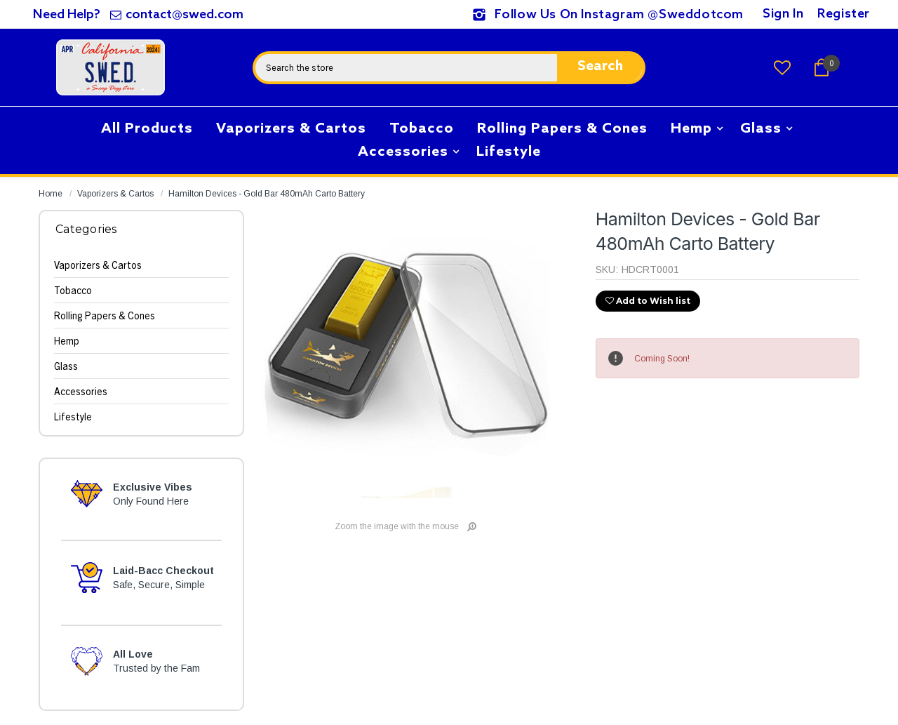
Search (600, 66)
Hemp (691, 129)
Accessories (403, 152)
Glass (761, 129)
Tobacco (421, 129)
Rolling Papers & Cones (562, 129)
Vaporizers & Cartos (291, 129)
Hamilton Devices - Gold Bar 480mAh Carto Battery (266, 194)
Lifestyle (508, 152)
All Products (152, 127)
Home (50, 194)
